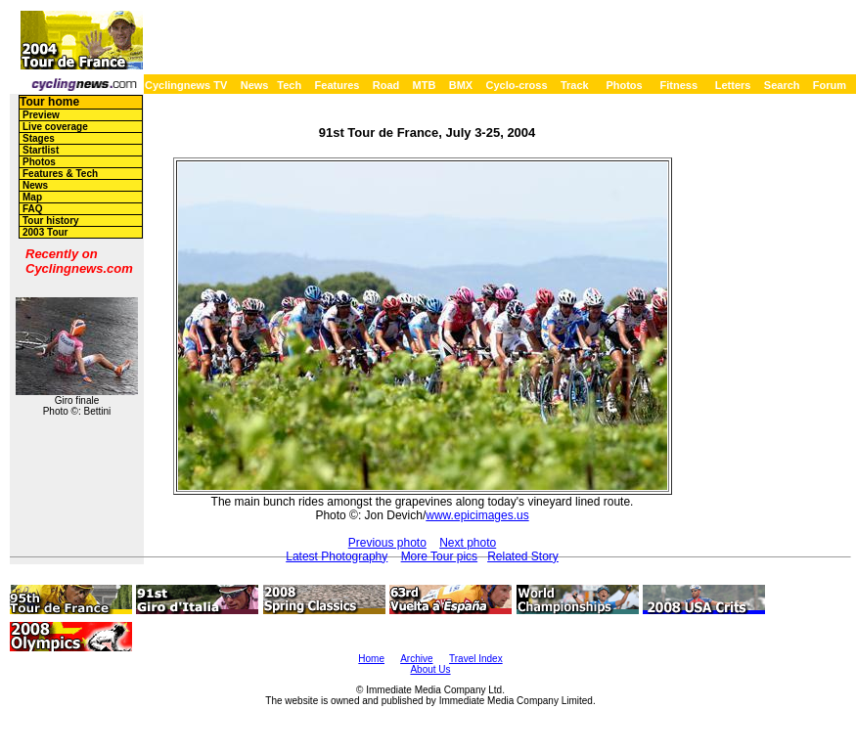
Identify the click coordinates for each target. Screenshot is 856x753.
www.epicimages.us (477, 515)
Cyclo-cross (517, 85)
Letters (733, 85)
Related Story (523, 556)
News (255, 85)
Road (386, 85)
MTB (424, 85)
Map (32, 197)
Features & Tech (60, 173)
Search (782, 85)
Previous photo (387, 543)
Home (371, 658)
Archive (416, 658)
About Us (430, 669)
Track (575, 85)
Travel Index (476, 658)
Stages (39, 138)
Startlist (41, 150)
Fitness (678, 85)
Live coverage (55, 126)
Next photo (467, 543)
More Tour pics (439, 556)
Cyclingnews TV (186, 85)
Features (337, 85)
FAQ (33, 208)
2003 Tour (45, 232)
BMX (461, 85)
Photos (624, 85)
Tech (289, 85)
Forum (829, 85)
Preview (41, 115)
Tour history (51, 220)
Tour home (49, 102)
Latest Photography (336, 556)
